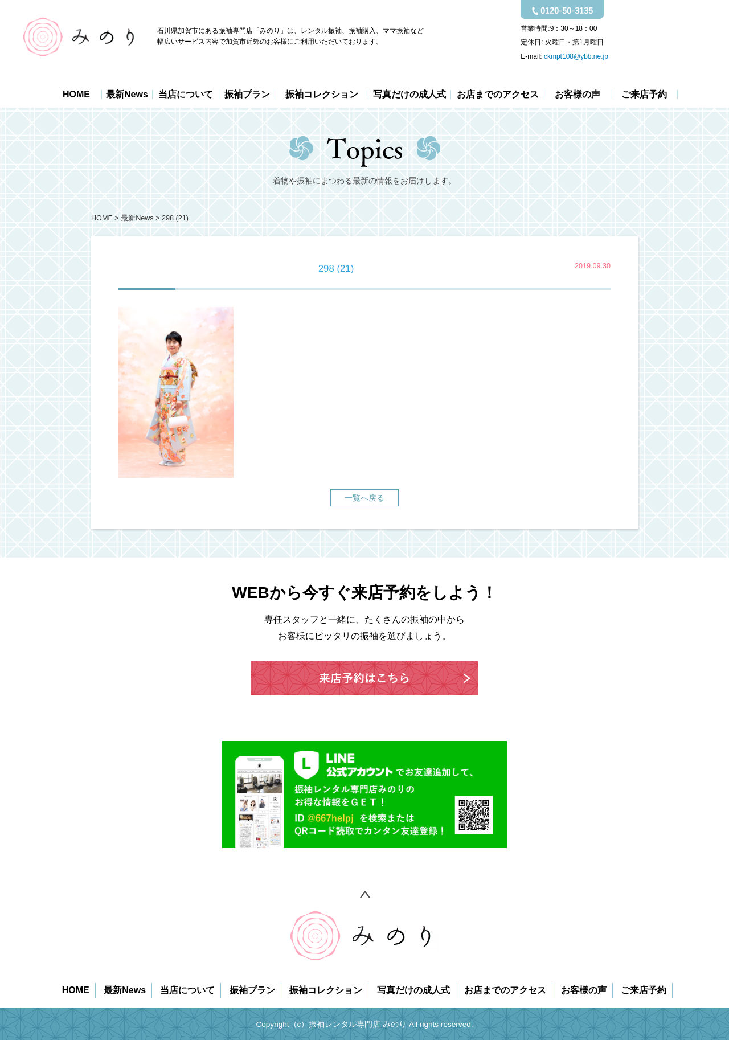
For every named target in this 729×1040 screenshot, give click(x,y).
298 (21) (175, 218)
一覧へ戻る (364, 497)
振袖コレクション (321, 94)
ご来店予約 (644, 94)
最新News (127, 94)
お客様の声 (577, 94)
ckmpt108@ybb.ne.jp (576, 56)
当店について (185, 94)
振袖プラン (247, 94)
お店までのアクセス (498, 94)
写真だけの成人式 (409, 94)
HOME (76, 94)
